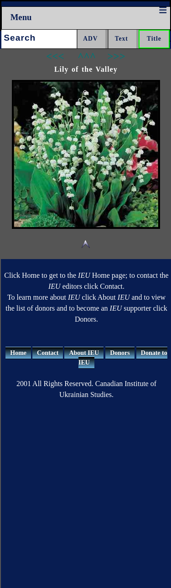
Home (18, 353)
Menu (21, 17)
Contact (47, 353)
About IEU (84, 353)
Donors (120, 353)
